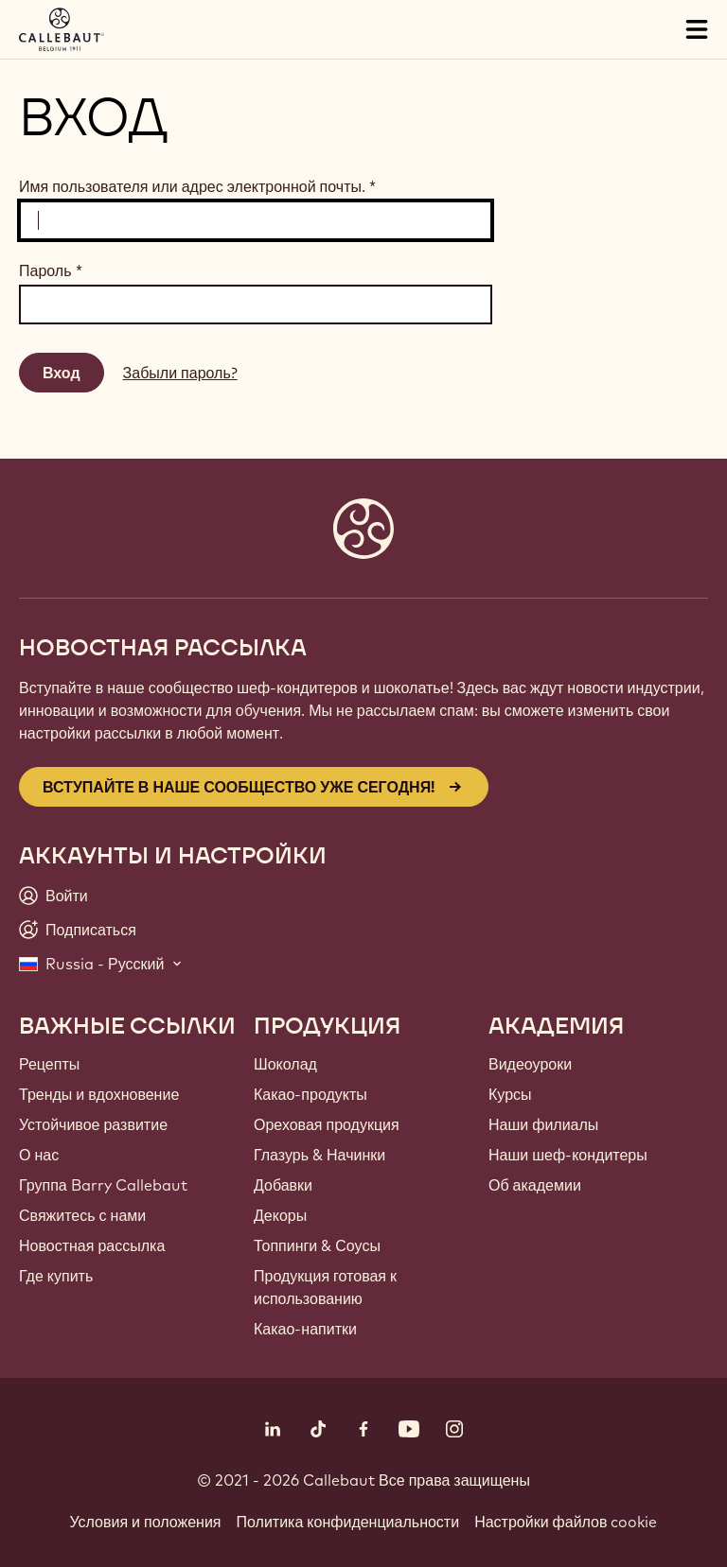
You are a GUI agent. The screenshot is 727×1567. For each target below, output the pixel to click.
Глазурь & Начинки (319, 1154)
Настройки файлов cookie (565, 1521)
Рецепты (49, 1063)
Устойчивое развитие (93, 1124)
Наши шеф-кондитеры (567, 1154)
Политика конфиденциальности (348, 1521)
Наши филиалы (543, 1124)
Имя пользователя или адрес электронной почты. (197, 186)
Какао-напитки (305, 1328)
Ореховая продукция (326, 1124)
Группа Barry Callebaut (103, 1184)
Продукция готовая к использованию (325, 1287)
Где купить (56, 1275)
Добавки (283, 1184)
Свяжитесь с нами (82, 1215)
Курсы (510, 1094)
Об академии (534, 1184)
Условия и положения (146, 1521)
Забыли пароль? (180, 372)
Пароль (50, 270)
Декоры (280, 1215)
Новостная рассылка (92, 1245)
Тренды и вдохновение (99, 1094)
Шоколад (285, 1063)
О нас (39, 1154)
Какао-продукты (310, 1094)
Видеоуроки (530, 1063)
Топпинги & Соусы (317, 1245)
